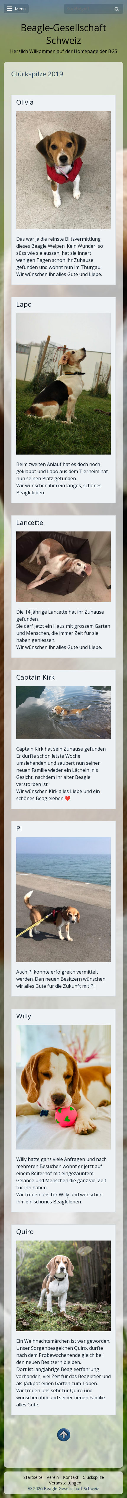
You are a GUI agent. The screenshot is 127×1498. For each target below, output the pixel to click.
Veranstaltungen (65, 1483)
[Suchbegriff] (93, 9)
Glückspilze (93, 1477)
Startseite (33, 1477)
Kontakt (71, 1477)
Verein (53, 1477)
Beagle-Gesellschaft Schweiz (63, 34)
